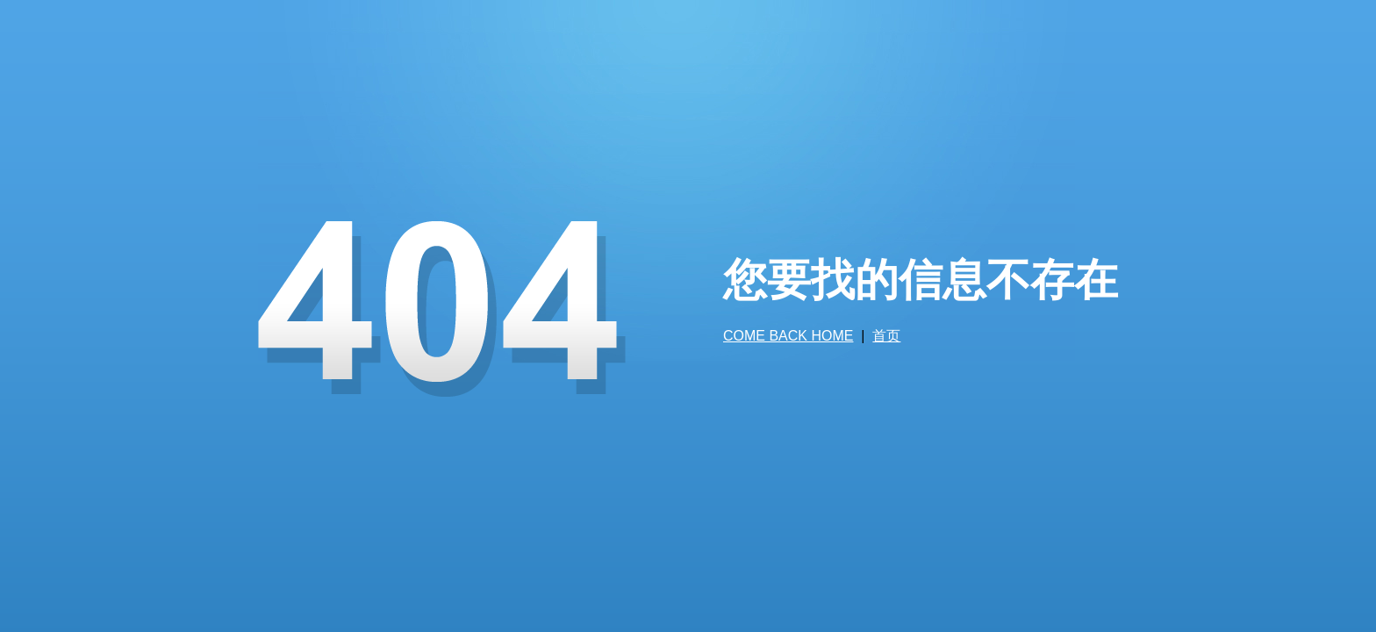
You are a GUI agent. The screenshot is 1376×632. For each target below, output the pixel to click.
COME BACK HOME (788, 335)
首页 (886, 335)
